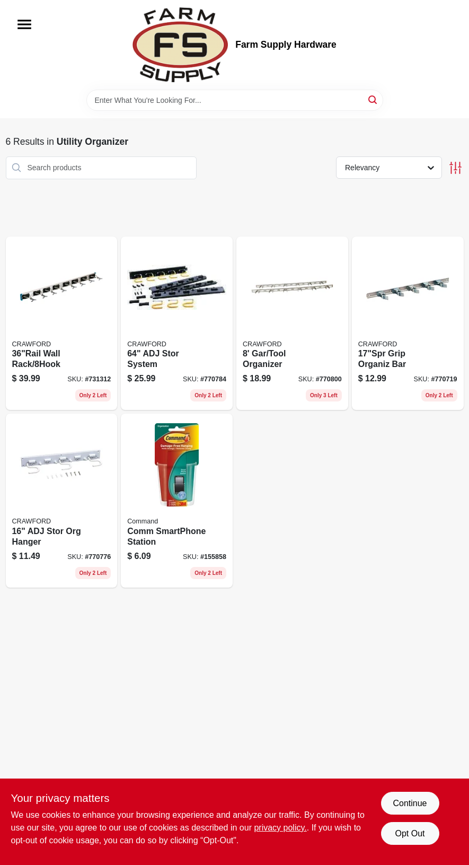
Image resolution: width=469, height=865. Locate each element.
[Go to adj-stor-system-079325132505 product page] (177, 323)
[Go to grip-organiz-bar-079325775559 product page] (408, 323)
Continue (410, 803)
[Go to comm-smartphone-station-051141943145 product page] (177, 501)
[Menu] (24, 24)
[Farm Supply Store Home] (180, 44)
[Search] (373, 99)
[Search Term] (234, 100)
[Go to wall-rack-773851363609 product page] (62, 323)
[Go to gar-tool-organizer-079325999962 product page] (292, 323)
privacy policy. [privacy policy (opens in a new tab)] (280, 827)
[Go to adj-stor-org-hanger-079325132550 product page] (62, 501)
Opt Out (409, 833)
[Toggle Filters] (455, 168)
